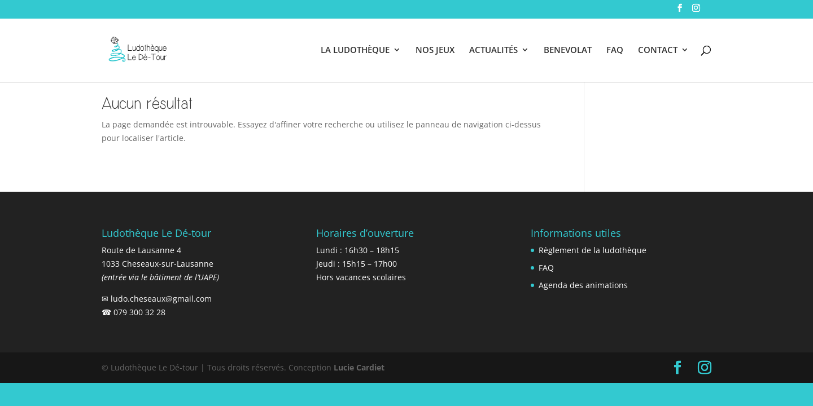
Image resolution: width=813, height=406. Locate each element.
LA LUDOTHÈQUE (355, 50)
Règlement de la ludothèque (592, 250)
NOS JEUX (435, 50)
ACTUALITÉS (493, 50)
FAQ (614, 50)
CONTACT (658, 50)
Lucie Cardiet (359, 367)
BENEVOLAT (568, 50)
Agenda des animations (583, 285)
